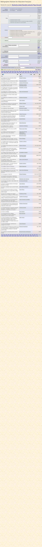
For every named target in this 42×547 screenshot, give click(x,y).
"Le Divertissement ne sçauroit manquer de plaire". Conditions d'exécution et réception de (9, 208)
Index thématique (5, 46)
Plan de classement (5, 52)
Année (6, 37)
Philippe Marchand (23, 203)
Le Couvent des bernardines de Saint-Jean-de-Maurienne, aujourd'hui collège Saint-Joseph (9, 190)
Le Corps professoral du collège (8, 179)
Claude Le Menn (22, 141)
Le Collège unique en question (7, 166)
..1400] (25, 72)
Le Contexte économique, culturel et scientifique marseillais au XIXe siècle (9, 177)
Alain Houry (21, 217)
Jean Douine (22, 183)
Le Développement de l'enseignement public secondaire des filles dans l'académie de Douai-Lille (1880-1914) (9, 200)
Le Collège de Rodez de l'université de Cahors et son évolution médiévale (9, 104)
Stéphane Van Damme (24, 178)
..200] (8, 71)
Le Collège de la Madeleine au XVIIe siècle (9, 98)
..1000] (4, 72)
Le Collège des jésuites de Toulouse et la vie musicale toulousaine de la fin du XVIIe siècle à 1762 (10, 120)
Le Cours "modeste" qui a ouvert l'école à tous (9, 187)
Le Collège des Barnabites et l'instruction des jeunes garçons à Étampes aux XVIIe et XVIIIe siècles (10, 111)
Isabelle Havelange (23, 196)
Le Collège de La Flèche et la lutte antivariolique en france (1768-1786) (9, 92)
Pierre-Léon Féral (23, 128)
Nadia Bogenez (22, 122)
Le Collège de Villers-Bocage (7, 108)
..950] (2, 72)
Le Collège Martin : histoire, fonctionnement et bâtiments (7, 126)
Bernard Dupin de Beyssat (25, 231)
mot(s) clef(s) (39, 47)
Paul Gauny (21, 211)
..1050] (7, 72)
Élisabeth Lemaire (23, 87)
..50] (2, 71)
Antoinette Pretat (23, 85)
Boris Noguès (22, 213)
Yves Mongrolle (22, 156)
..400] (17, 71)
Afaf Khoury (21, 132)
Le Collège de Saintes (6, 106)
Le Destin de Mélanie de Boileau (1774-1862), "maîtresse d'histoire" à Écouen (9, 197)
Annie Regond (22, 223)
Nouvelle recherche (27, 5)
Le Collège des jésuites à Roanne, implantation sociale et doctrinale (8, 116)
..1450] (28, 72)
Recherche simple (17, 5)
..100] (4, 71)
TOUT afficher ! (38, 69)
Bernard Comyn (22, 135)
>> (37, 72)
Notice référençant (5, 10)
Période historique (5, 65)
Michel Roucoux (22, 114)
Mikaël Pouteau (22, 78)
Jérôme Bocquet (22, 148)
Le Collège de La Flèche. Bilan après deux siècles (9, 95)
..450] (19, 71)
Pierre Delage (22, 138)
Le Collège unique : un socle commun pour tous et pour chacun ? (9, 164)
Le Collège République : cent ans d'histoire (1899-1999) (8, 136)
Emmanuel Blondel (23, 180)
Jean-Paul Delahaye (23, 170)
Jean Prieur (21, 189)
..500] (21, 71)
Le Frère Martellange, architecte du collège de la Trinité (8, 224)
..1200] (15, 72)
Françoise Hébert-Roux (24, 110)
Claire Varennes (22, 166)
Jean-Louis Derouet (23, 159)
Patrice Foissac (22, 103)
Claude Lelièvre (22, 163)
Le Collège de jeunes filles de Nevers (9, 82)
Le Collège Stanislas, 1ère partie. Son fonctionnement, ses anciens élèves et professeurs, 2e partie (9, 156)
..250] (10, 71)
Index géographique (4, 57)
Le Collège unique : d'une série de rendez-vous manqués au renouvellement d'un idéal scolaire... (8, 160)
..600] (26, 71)
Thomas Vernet (22, 207)
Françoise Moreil (23, 80)
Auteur (6, 30)
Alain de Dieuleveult (23, 91)
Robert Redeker (22, 174)
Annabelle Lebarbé (23, 152)
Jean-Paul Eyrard (23, 131)
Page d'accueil (37, 5)
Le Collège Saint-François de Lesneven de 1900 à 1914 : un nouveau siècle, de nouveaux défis (9, 142)
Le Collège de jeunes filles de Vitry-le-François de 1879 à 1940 (9, 85)
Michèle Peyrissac (23, 97)
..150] (6, 71)
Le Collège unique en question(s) (8, 168)
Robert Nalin (22, 106)
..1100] (10, 72)
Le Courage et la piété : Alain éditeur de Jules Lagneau (9, 181)
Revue (6, 40)
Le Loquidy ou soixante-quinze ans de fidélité (9, 232)
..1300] (20, 72)
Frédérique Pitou (23, 193)
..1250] (17, 72)
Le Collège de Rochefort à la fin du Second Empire (8, 101)
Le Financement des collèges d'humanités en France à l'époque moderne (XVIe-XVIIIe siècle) (8, 214)
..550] (24, 71)
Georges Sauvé (22, 155)
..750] (32, 71)
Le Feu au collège (5, 211)
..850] (37, 71)
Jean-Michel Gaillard (23, 186)
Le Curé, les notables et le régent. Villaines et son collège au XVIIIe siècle (9, 194)
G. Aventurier (22, 115)
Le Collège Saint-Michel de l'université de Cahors (9, 146)
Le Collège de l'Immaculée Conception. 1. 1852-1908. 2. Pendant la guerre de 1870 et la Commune (9, 88)
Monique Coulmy (23, 84)
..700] (30, 71)
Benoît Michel (22, 118)
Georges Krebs (22, 133)
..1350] (23, 72)
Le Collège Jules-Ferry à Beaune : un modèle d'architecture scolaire (9, 123)
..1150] (12, 72)
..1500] (30, 72)
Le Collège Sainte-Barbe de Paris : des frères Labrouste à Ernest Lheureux (9, 153)
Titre (7, 18)
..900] (39, 71)
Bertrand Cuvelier (23, 108)
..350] (15, 71)
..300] (13, 71)
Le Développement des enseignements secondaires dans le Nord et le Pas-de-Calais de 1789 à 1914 (9, 204)
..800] (35, 71)
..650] (28, 71)
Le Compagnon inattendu (6, 174)
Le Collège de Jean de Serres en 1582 (9, 81)
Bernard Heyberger (23, 226)
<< (35, 72)
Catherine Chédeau (23, 125)
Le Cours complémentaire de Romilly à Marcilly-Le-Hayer (9, 184)
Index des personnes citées (5, 61)
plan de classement (39, 53)
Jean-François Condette (24, 199)
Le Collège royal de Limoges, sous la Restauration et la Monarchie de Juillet (9, 139)
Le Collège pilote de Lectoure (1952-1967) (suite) (9, 129)
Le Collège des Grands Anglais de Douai (10, 114)
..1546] (33, 72)
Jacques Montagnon (23, 82)
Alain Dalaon (22, 100)
